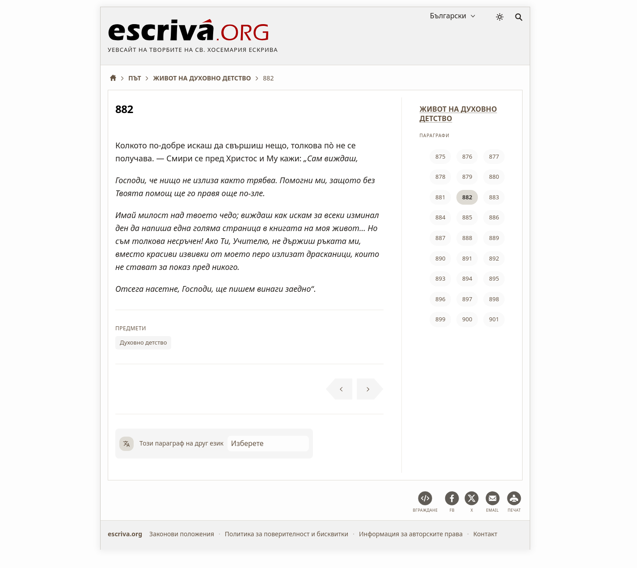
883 (494, 197)
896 (440, 299)
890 (440, 258)
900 (467, 319)
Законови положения (181, 534)
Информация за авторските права (411, 534)
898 (494, 299)
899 (440, 319)
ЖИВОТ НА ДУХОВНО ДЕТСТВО (458, 113)
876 (467, 156)
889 (494, 238)
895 (494, 278)
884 (440, 217)
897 (467, 299)
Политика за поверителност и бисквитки (286, 534)
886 (494, 217)
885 (467, 217)
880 (494, 177)
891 (467, 258)
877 (494, 156)
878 (440, 177)
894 (467, 278)
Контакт (485, 534)
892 (494, 258)
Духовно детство (143, 342)
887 (440, 238)
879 (467, 177)
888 (467, 238)
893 (440, 278)
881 (440, 197)
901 (494, 319)
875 (440, 156)
